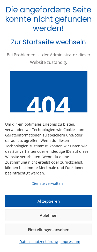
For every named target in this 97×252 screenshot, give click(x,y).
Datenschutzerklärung (38, 241)
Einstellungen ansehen (48, 229)
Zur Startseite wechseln (48, 42)
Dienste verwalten (47, 183)
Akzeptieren (49, 201)
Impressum (70, 241)
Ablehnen (48, 215)
